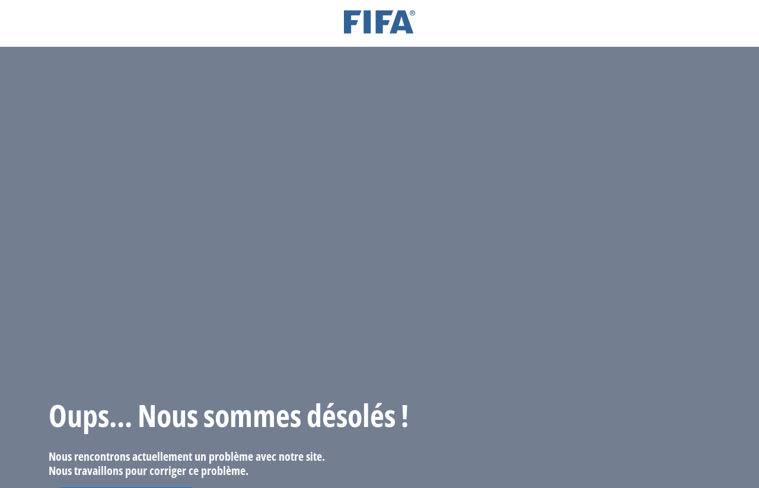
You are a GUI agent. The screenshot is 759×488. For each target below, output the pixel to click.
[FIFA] (379, 23)
